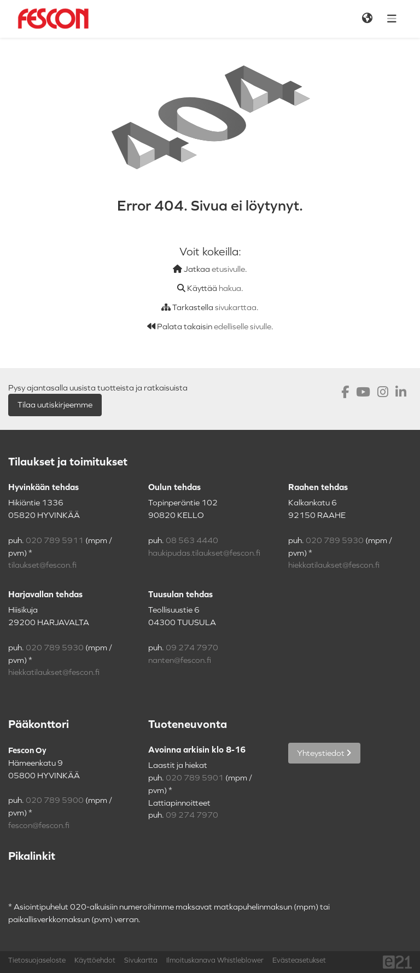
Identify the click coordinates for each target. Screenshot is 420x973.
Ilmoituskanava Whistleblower (215, 960)
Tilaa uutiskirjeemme (55, 405)
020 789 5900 (55, 800)
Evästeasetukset (299, 960)
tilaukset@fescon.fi (42, 565)
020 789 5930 (335, 540)
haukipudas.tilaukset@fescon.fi (204, 553)
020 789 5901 (195, 778)
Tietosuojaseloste (37, 960)
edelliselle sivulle (242, 326)
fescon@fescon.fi (38, 825)
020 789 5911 (55, 540)
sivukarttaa (235, 307)
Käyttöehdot (94, 960)
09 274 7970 (192, 647)
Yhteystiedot (324, 753)
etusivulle (228, 269)
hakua (230, 288)
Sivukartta (141, 960)
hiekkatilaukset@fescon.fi (334, 565)
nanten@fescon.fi (179, 660)
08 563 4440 (192, 540)
